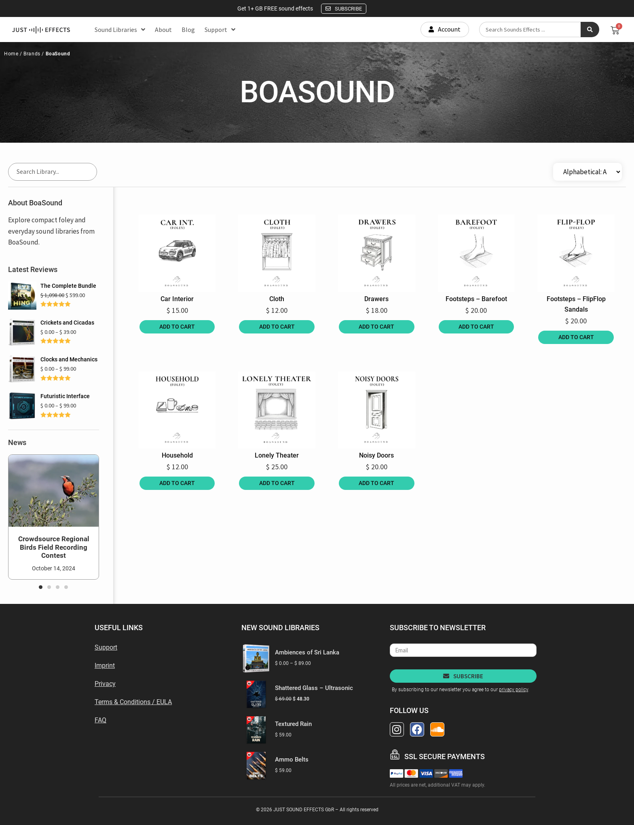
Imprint (105, 665)
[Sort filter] (587, 172)
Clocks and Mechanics (68, 359)
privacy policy (513, 689)
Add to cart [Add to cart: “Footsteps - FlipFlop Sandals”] (576, 337)
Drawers (376, 299)
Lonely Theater (277, 455)
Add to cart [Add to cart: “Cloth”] (277, 326)
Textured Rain (293, 724)
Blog (188, 29)
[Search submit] (590, 29)
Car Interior (177, 299)
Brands (31, 54)
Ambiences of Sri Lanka (307, 652)
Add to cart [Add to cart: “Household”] (177, 483)
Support (220, 29)
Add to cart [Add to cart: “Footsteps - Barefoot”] (476, 326)
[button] (40, 587)
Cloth (276, 299)
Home (11, 54)
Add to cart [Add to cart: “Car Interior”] (177, 326)
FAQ (100, 720)
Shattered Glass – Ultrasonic (314, 688)
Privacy (105, 684)
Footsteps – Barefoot (476, 299)
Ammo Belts (292, 759)
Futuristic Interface (65, 396)
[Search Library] (52, 172)
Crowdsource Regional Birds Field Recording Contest (53, 547)
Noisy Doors (376, 455)
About (163, 29)
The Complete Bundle (68, 286)
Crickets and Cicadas (67, 322)
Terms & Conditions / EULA (133, 702)
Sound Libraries (120, 29)
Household (177, 455)
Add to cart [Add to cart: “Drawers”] (376, 326)
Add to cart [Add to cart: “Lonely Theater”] (277, 483)
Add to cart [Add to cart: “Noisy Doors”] (376, 483)
